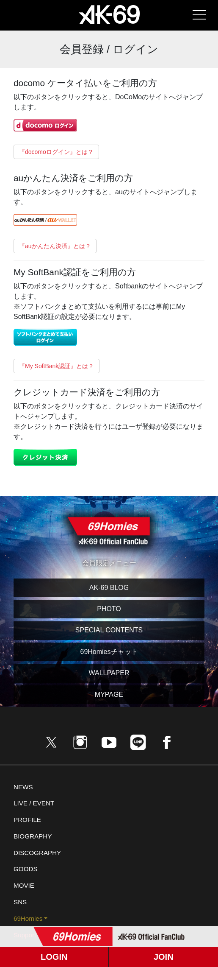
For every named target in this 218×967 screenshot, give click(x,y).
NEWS (23, 787)
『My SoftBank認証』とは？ (56, 366)
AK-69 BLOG (109, 587)
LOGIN (54, 956)
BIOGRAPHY (33, 836)
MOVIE (24, 885)
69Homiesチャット (109, 651)
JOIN (164, 956)
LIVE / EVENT (34, 803)
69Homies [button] (28, 918)
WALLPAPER (108, 672)
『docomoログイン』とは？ (56, 151)
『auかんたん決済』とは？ (55, 246)
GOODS (26, 868)
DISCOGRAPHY (37, 852)
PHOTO (109, 608)
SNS (20, 902)
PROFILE (27, 819)
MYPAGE (109, 694)
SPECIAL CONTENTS (109, 630)
